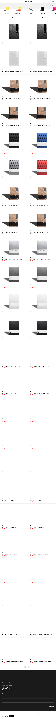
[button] (52, 5)
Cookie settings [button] (5, 716)
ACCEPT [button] (11, 716)
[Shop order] (47, 17)
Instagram (4, 691)
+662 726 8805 (5, 687)
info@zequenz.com (6, 688)
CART (52, 1)
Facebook (4, 689)
